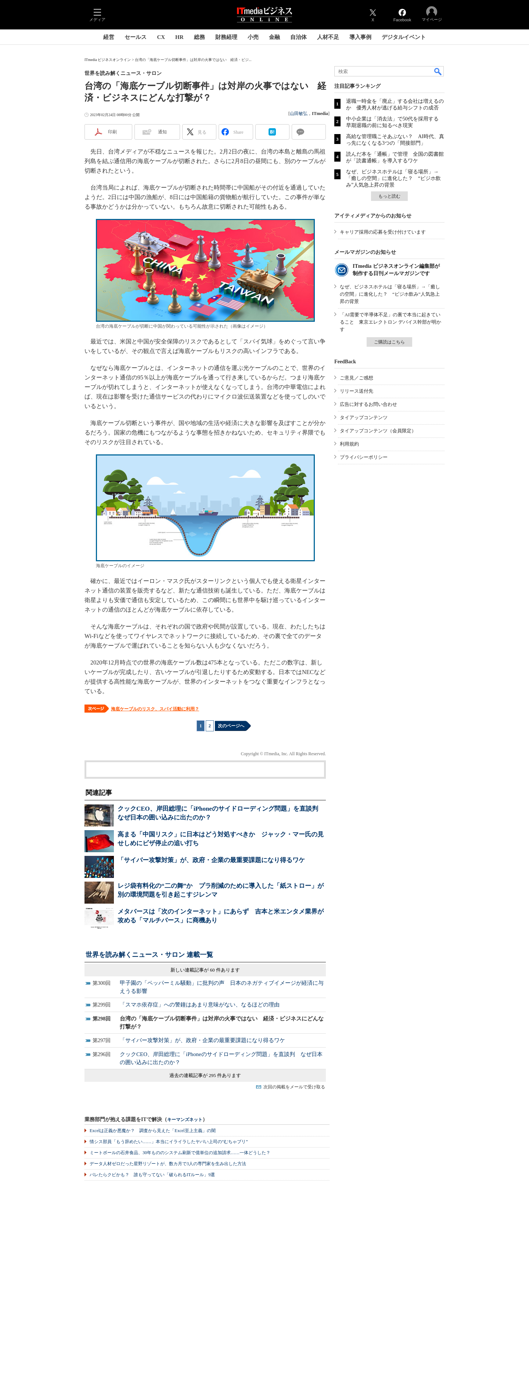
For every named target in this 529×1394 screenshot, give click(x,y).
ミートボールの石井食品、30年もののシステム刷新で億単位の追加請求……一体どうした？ (180, 1152)
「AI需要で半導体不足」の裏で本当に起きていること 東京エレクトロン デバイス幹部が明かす (390, 322)
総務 (199, 37)
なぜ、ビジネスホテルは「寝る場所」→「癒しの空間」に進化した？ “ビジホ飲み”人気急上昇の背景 (393, 178)
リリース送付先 (356, 391)
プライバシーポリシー (364, 457)
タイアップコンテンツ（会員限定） (378, 430)
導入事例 (360, 37)
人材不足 (328, 37)
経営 (108, 37)
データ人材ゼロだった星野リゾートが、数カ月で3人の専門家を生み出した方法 (168, 1163)
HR (179, 37)
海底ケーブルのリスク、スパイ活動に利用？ (155, 709)
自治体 (298, 37)
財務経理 (226, 37)
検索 (438, 71)
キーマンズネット (184, 1119)
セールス (136, 37)
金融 (274, 37)
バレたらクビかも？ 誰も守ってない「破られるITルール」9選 (152, 1174)
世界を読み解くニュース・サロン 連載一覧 (149, 954)
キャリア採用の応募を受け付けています (383, 232)
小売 (253, 37)
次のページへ (231, 725)
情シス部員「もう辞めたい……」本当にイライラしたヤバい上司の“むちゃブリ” (169, 1141)
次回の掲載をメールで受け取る (294, 1086)
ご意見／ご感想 (356, 378)
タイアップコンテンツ (364, 417)
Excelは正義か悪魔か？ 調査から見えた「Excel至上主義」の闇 (153, 1130)
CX (161, 37)
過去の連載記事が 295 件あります (205, 1075)
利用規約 (349, 444)
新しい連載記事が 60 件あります (205, 970)
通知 (162, 131)
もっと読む (389, 196)
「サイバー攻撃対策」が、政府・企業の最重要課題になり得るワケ (211, 860)
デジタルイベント (404, 37)
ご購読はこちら (389, 342)
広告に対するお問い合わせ (368, 404)
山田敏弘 (298, 113)
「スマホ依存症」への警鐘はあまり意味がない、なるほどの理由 (200, 1005)
